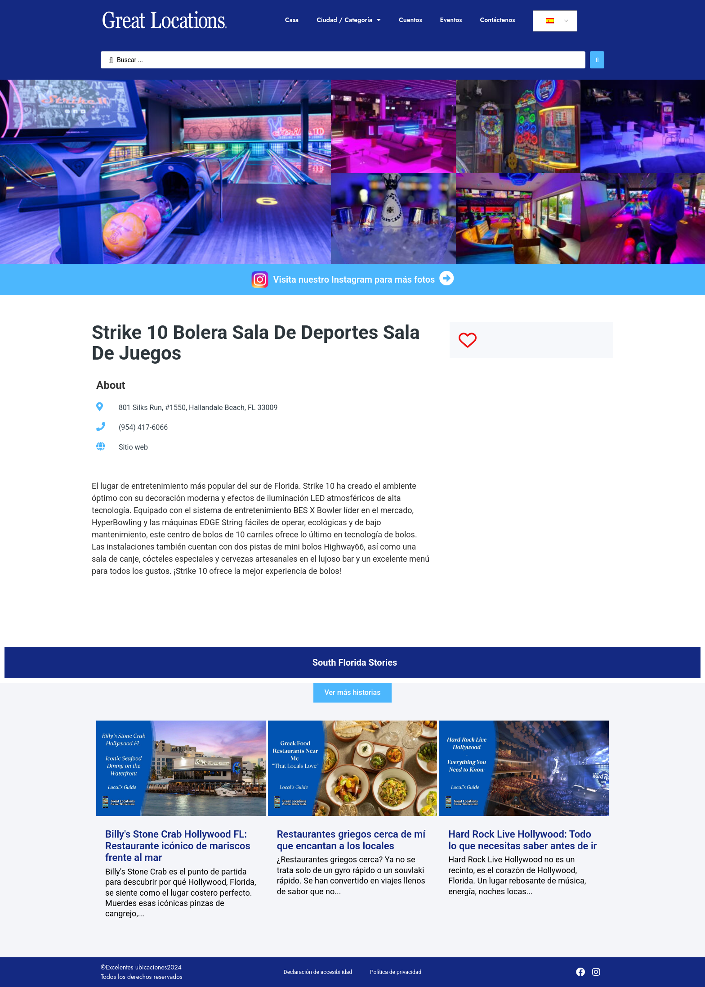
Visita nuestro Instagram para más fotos (354, 279)
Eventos (451, 19)
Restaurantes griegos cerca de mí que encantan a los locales (351, 840)
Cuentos (410, 19)
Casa (292, 19)
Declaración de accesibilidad (318, 972)
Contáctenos (497, 19)
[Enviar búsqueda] (597, 59)
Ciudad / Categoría (349, 19)
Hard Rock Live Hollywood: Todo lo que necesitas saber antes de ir (522, 840)
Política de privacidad (395, 972)
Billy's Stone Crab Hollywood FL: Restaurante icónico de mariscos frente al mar (177, 846)
